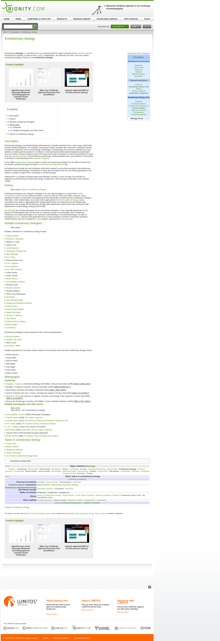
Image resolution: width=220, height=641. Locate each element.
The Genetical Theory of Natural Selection (39, 424)
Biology (139, 54)
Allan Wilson (11, 318)
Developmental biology (97, 469)
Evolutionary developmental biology (21, 487)
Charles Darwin (12, 236)
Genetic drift (138, 67)
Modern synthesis (138, 91)
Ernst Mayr (10, 297)
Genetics (141, 469)
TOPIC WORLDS (131, 19)
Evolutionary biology (21, 507)
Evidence (138, 84)
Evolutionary (10, 53)
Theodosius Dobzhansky (16, 251)
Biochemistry (33, 469)
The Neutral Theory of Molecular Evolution (41, 436)
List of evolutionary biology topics (68, 503)
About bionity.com (57, 600)
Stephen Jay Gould (14, 340)
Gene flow (139, 70)
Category (8, 507)
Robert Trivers (12, 306)
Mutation (138, 72)
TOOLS (147, 19)
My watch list (104, 26)
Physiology (145, 471)
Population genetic (17, 485)
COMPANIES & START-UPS (39, 19)
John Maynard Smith (14, 300)
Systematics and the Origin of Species (36, 430)
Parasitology (125, 471)
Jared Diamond (12, 248)
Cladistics (138, 101)
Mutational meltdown (14, 450)
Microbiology (10, 210)
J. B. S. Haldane (12, 427)
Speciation (139, 76)
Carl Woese (11, 328)
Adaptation (139, 65)
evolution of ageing (41, 158)
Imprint (45, 638)
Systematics (101, 500)
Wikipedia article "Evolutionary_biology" (81, 513)
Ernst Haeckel (12, 266)
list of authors (101, 513)
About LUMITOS (91, 600)
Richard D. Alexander (14, 239)
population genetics (19, 156)
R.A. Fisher (10, 257)
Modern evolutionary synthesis (107, 495)
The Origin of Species (33, 418)
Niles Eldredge (12, 254)
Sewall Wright (11, 325)
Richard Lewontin (13, 288)
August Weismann (13, 312)
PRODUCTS (62, 19)
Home (5, 32)
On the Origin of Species (84, 495)
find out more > (52, 614)
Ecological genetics (138, 104)
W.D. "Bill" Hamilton (14, 269)
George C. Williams (14, 315)
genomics (16, 217)
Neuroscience (83, 471)
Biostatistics (56, 469)
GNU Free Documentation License (38, 513)
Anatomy (12, 469)
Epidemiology (112, 469)
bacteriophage (67, 219)
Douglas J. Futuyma (14, 384)
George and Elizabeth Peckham (19, 303)
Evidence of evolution (77, 479)
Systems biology (69, 473)
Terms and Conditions (61, 638)
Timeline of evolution (91, 503)
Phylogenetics (138, 112)
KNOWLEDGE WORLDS (107, 19)
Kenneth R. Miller (13, 346)
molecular (61, 200)
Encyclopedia (14, 32)
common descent (85, 53)
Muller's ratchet (12, 447)
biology (39, 53)
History (138, 89)
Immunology (19, 471)
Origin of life (102, 471)
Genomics (9, 471)
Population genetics (138, 114)
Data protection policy (82, 638)
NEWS (18, 19)
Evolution (139, 57)
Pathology (135, 471)
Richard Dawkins (13, 337)
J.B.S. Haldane (12, 263)
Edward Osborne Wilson (16, 321)
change (40, 55)
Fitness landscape (13, 453)
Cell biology (74, 469)
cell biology (73, 200)
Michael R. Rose (13, 396)
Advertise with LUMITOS (125, 601)
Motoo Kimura (12, 279)
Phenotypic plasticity (45, 489)
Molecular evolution (138, 110)
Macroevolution (53, 482)
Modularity (69, 489)
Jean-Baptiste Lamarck (15, 282)
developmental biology (24, 162)
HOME (6, 19)
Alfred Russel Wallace (15, 309)
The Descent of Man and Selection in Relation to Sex (46, 421)
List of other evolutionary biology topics (22, 456)
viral (38, 219)
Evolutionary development (139, 106)
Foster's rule (11, 444)
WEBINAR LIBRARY (82, 19)
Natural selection (138, 74)
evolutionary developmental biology (53, 164)
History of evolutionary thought (33, 190)
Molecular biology (69, 471)
